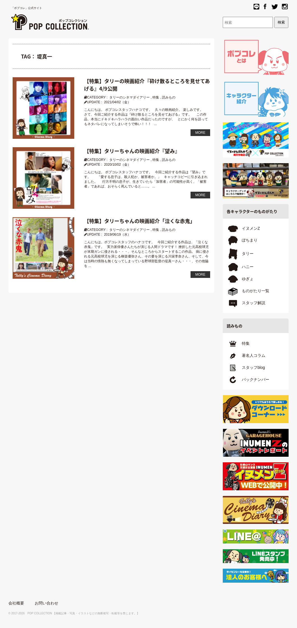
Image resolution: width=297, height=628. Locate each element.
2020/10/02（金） (117, 165)
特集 (155, 97)
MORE (200, 133)
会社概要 (16, 603)
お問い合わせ (46, 603)
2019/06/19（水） (117, 234)
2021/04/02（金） (117, 102)
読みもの (168, 97)
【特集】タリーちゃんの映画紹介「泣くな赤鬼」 (139, 221)
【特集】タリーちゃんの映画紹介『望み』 (132, 151)
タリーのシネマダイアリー (129, 97)
